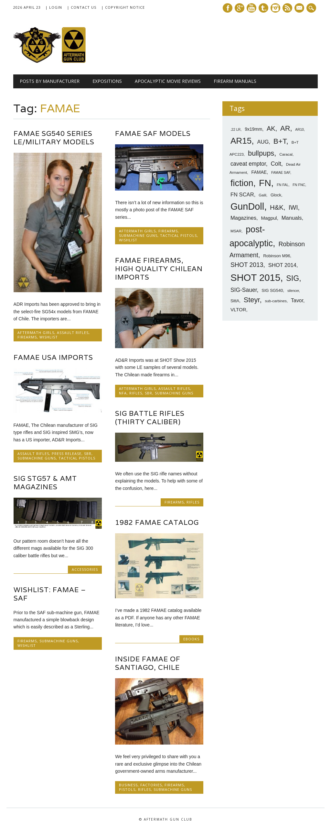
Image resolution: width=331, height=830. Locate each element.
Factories (151, 784)
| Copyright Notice (123, 7)
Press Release (66, 453)
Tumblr (263, 8)
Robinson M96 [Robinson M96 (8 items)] (276, 255)
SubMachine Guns (138, 235)
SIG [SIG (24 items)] (292, 278)
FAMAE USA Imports (53, 357)
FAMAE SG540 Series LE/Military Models (54, 137)
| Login (53, 7)
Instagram (275, 8)
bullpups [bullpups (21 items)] (261, 153)
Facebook (227, 8)
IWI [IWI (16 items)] (293, 207)
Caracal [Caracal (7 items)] (286, 154)
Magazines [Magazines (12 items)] (243, 218)
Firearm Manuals (235, 81)
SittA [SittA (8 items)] (234, 300)
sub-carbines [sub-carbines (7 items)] (276, 301)
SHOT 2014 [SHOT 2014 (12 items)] (282, 265)
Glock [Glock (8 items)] (276, 195)
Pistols (127, 789)
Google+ (239, 8)
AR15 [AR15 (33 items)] (240, 141)
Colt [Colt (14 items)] (276, 163)
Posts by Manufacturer (50, 81)
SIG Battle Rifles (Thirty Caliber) (150, 417)
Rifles (135, 393)
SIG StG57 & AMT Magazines (45, 482)
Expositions (107, 81)
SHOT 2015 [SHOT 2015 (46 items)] (255, 277)
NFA (123, 393)
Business (128, 784)
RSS (287, 8)
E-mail (300, 8)
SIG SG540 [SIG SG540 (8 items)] (272, 290)
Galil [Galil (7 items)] (262, 195)
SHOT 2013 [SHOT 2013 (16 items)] (246, 264)
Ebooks (191, 638)
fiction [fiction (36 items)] (241, 183)
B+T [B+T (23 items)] (279, 141)
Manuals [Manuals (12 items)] (292, 218)
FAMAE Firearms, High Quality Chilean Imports (159, 269)
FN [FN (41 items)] (265, 183)
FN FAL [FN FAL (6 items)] (282, 185)
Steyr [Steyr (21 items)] (252, 300)
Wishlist (48, 337)
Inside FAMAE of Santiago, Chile (147, 663)
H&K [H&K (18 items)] (276, 207)
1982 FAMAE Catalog (157, 522)
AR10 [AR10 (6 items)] (299, 129)
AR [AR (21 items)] (285, 128)
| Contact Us (81, 7)
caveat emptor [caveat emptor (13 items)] (248, 163)
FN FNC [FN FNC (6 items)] (299, 185)
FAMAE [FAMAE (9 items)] (259, 172)
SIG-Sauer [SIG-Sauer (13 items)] (243, 290)
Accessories (85, 569)
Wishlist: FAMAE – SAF (50, 594)
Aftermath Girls (35, 332)
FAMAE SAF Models (153, 133)
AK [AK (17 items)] (271, 128)
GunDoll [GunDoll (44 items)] (247, 206)
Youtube (251, 8)
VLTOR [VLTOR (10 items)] (238, 309)
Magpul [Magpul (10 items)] (269, 218)
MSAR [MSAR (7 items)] (235, 231)
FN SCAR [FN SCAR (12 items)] (242, 195)
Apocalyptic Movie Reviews (168, 81)
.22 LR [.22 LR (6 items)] (235, 129)
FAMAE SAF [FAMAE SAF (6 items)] (280, 172)
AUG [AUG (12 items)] (263, 142)
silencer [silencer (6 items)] (293, 291)
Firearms (27, 337)
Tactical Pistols (178, 235)
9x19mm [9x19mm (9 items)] (253, 129)
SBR (148, 393)
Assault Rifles (73, 332)
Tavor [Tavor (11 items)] (297, 300)
